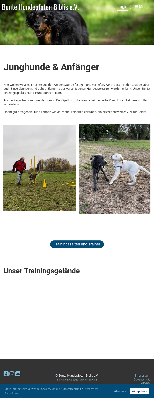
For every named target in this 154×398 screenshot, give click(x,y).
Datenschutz (142, 379)
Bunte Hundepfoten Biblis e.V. (40, 7)
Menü (142, 6)
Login (122, 6)
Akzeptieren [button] (139, 391)
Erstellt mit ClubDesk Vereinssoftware (77, 379)
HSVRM (145, 383)
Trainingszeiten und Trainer (77, 244)
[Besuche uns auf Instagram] (11, 374)
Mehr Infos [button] (11, 393)
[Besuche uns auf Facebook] (6, 374)
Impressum (142, 375)
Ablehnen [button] (120, 391)
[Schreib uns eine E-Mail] (17, 374)
